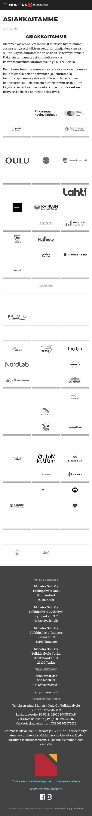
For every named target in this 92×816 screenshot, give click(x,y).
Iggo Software (76, 808)
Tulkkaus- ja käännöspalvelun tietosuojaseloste (46, 781)
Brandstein (60, 808)
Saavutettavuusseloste (46, 789)
